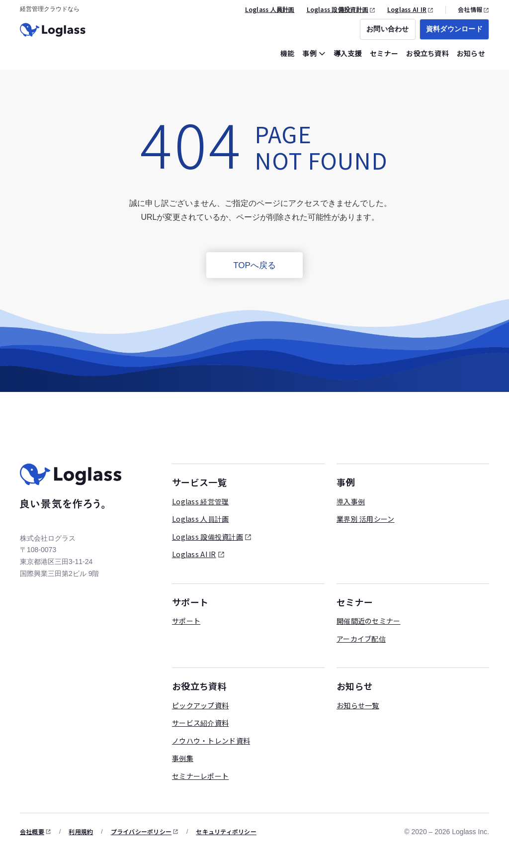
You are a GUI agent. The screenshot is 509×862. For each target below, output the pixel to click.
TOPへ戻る (254, 265)
